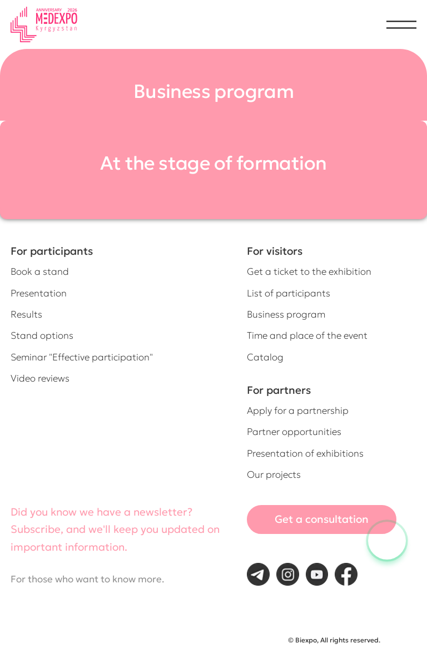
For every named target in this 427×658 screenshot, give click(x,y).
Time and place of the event (307, 336)
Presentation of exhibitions (305, 453)
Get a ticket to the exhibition (309, 272)
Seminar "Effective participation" (82, 357)
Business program (286, 314)
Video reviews (40, 378)
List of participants (288, 293)
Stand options (42, 336)
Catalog (265, 357)
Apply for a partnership (298, 411)
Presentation (39, 293)
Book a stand (40, 272)
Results (26, 314)
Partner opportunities (294, 432)
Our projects (274, 475)
